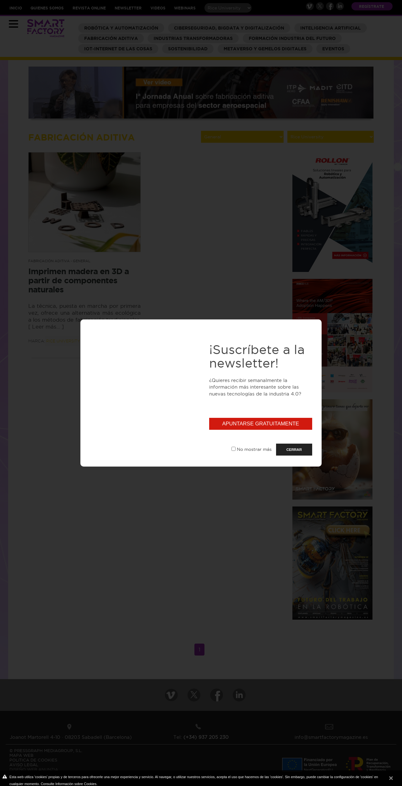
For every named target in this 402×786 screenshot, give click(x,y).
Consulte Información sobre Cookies (68, 784)
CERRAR (294, 449)
